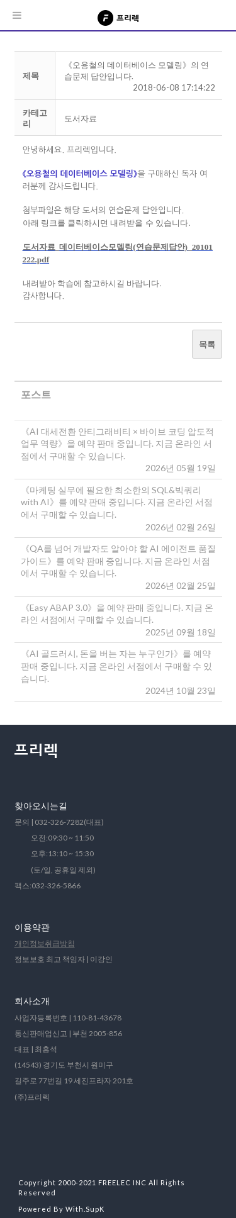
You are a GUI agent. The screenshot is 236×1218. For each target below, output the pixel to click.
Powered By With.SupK (61, 1209)
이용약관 (32, 927)
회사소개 (32, 1000)
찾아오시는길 (40, 805)
